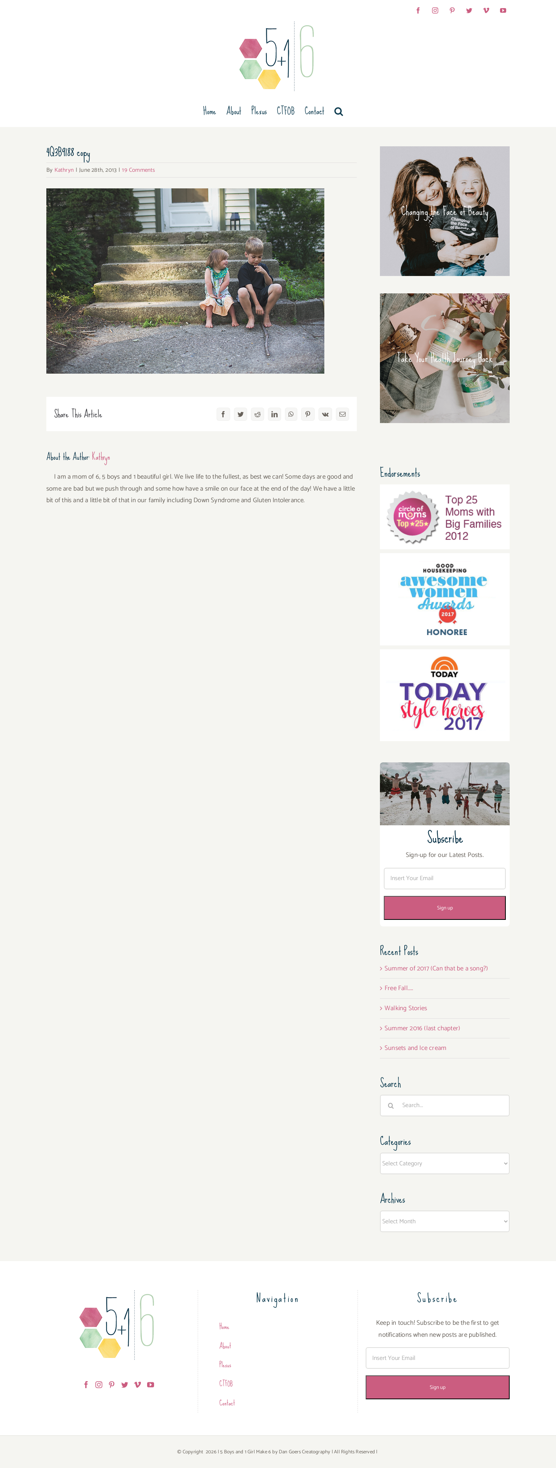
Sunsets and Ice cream (415, 1048)
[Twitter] (124, 1384)
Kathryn (64, 170)
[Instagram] (98, 1384)
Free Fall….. (399, 988)
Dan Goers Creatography (304, 1452)
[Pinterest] (111, 1384)
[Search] (391, 1105)
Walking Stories (406, 1008)
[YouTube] (150, 1384)
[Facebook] (86, 1384)
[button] (338, 111)
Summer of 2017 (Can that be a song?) (436, 968)
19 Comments (138, 170)
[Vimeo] (137, 1384)
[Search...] (445, 1105)
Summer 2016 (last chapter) (422, 1028)
